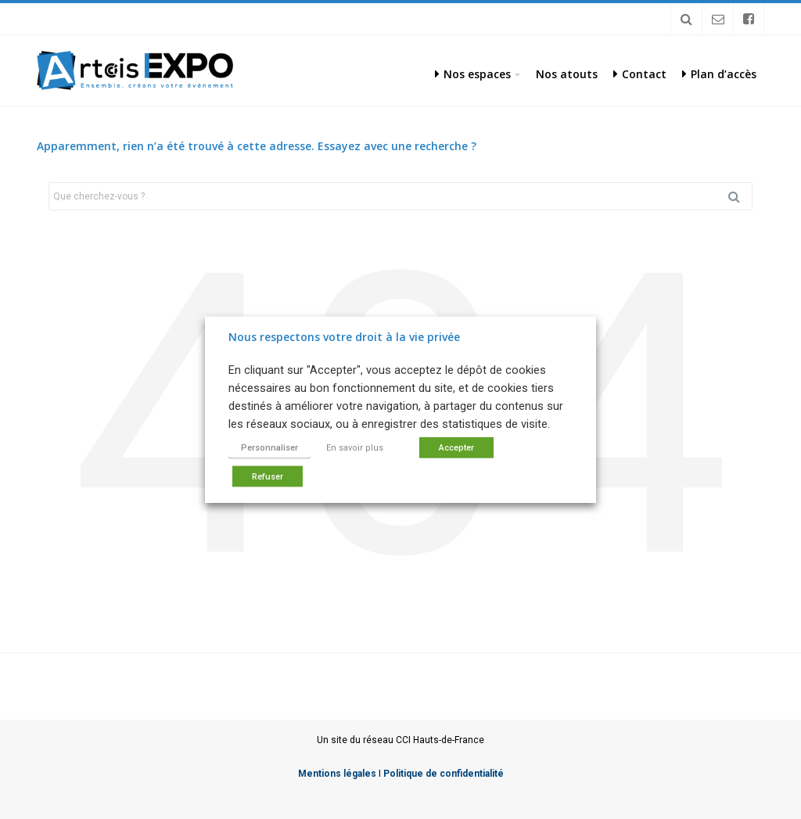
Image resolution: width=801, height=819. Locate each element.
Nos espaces (473, 73)
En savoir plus (354, 448)
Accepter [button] (456, 448)
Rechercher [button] (740, 196)
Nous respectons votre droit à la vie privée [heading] (344, 336)
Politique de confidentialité (443, 773)
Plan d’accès (719, 73)
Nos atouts (567, 73)
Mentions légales (337, 773)
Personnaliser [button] (269, 448)
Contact (639, 73)
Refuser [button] (267, 477)
